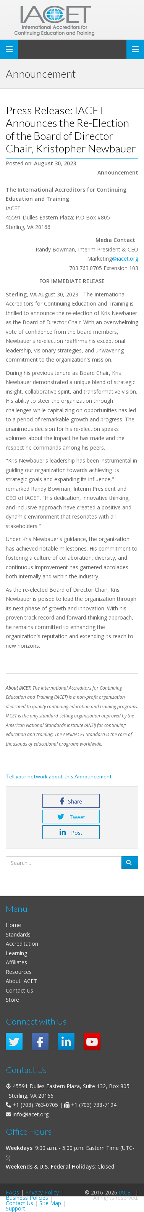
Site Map (50, 1203)
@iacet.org (125, 258)
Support (15, 1208)
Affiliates (16, 962)
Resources (19, 971)
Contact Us (19, 990)
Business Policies (27, 1197)
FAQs (12, 1192)
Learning (16, 953)
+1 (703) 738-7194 (93, 1104)
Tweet (71, 817)
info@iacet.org (31, 1114)
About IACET (21, 981)
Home (13, 925)
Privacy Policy (42, 1192)
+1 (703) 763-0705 (35, 1104)
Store (12, 999)
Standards (18, 934)
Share (71, 801)
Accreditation (22, 943)
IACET (126, 1192)
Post (71, 832)
